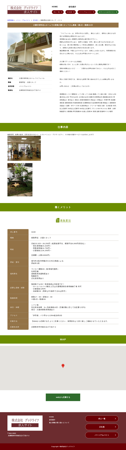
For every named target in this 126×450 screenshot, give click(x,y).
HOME (55, 7)
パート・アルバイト (23, 20)
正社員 (35, 20)
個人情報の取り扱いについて (59, 422)
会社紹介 (72, 7)
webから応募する (63, 397)
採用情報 (10, 20)
